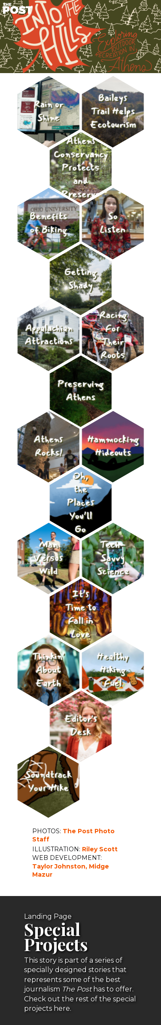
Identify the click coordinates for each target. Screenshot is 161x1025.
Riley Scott (100, 849)
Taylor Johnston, (59, 866)
